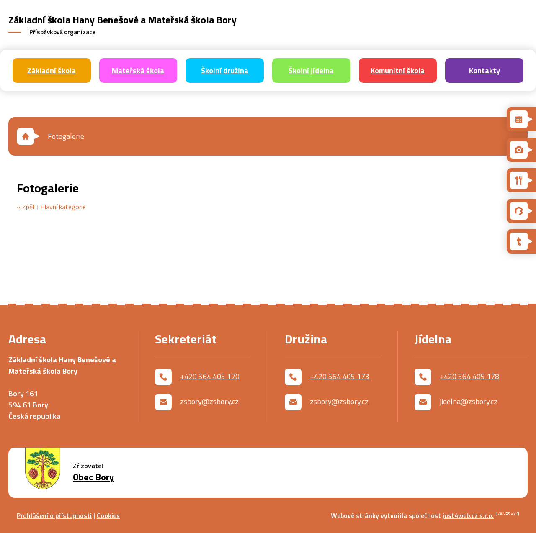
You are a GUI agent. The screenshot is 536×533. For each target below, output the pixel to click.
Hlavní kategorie (63, 207)
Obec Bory (93, 477)
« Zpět (26, 207)
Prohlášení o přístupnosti (54, 515)
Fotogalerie (66, 136)
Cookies (108, 515)
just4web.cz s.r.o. (468, 515)
